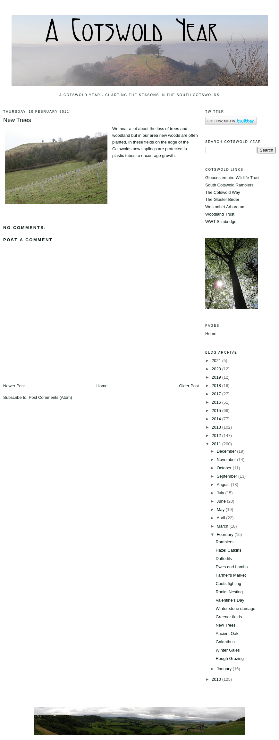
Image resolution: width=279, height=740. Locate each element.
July (221, 492)
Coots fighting (228, 583)
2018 (217, 385)
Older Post (189, 385)
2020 (217, 368)
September (227, 476)
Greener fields (229, 616)
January (225, 668)
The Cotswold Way (222, 192)
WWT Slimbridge (220, 221)
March (223, 526)
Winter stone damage (235, 608)
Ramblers (224, 541)
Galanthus (225, 641)
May (221, 509)
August (224, 484)
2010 (217, 679)
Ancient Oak (227, 633)
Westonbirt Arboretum (225, 206)
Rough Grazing (229, 658)
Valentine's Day (230, 600)
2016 (217, 402)
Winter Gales (228, 650)
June (222, 501)
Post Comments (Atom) (50, 397)
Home (102, 385)
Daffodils (224, 558)
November (227, 459)
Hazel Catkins (228, 550)
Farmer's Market (231, 575)
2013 (217, 427)
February (226, 534)
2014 (217, 418)
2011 (217, 443)
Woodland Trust (219, 214)
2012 (217, 435)
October (225, 467)
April (221, 517)
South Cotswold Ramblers (229, 185)
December (227, 451)
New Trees (17, 120)
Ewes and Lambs (232, 566)
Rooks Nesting (229, 591)
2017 (217, 393)
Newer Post (14, 385)
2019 (217, 377)
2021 (217, 360)
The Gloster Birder (222, 199)
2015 (217, 410)
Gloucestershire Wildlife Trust (232, 177)
